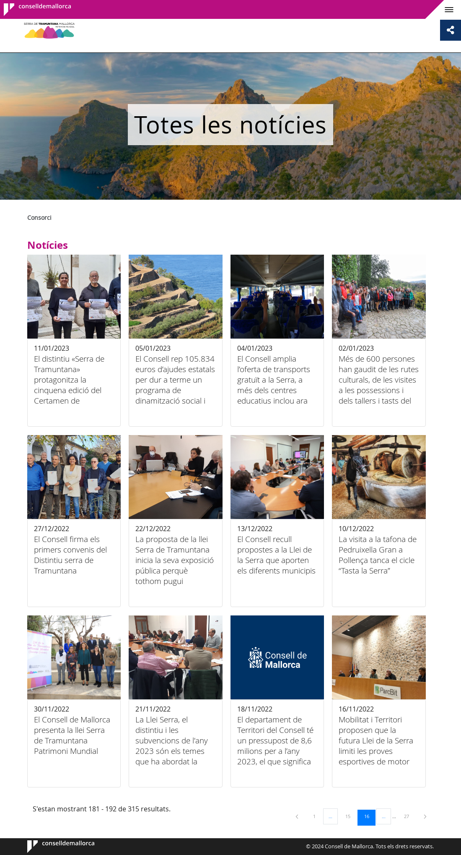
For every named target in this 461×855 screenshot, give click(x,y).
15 (351, 816)
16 (370, 816)
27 (409, 816)
